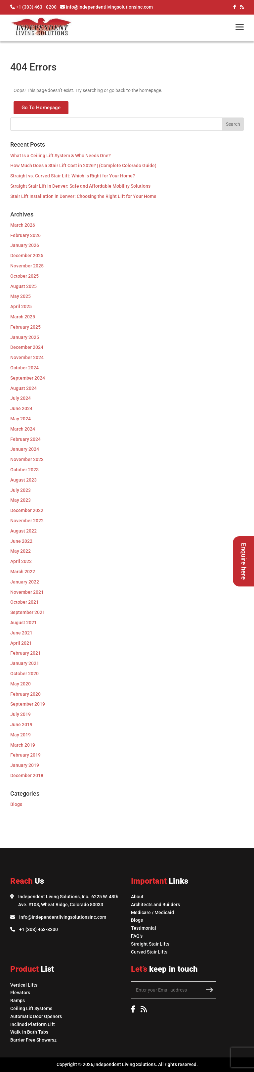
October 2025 (24, 276)
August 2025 (23, 286)
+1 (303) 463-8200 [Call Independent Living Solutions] (38, 929)
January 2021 (24, 663)
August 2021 (23, 622)
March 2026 (22, 225)
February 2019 (25, 755)
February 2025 (25, 327)
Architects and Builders (155, 904)
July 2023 (20, 490)
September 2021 (27, 612)
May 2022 (20, 551)
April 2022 (21, 561)
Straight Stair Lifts (150, 944)
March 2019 (22, 745)
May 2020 (20, 683)
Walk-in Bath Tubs (29, 1032)
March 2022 (22, 571)
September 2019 (27, 704)
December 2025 (26, 255)
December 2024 (26, 347)
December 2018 (26, 775)
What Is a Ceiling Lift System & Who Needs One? (60, 155)
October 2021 (24, 602)
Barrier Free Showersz (33, 1040)
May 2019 (20, 734)
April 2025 (21, 306)
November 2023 (27, 459)
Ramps (17, 1000)
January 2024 (24, 449)
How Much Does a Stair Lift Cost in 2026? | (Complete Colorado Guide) (83, 165)
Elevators (20, 992)
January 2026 (24, 245)
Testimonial (143, 928)
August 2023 (23, 480)
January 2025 (24, 337)
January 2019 (24, 765)
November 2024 (27, 357)
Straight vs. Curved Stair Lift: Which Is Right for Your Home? (72, 175)
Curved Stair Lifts (149, 952)
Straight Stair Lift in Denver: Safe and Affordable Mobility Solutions (80, 186)
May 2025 (20, 296)
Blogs (16, 804)
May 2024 (20, 418)
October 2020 (24, 673)
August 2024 (23, 388)
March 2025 (22, 316)
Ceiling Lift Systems (31, 1008)
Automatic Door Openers (36, 1016)
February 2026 (25, 235)
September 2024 (27, 378)
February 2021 (25, 653)
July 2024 (20, 398)
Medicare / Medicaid (152, 912)
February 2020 (25, 694)
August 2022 (23, 531)
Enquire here (244, 561)
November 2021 (27, 592)
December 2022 (26, 510)
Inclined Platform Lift (32, 1024)
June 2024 (21, 408)
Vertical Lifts (23, 985)
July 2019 (20, 714)
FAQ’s (137, 936)
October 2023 (24, 469)
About (137, 896)
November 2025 (27, 265)
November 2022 (27, 520)
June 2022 (21, 541)
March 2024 (22, 429)
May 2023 (20, 500)
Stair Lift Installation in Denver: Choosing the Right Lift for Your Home (83, 196)
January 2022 (24, 581)
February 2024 (25, 439)
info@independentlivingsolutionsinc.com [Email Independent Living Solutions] (62, 917)
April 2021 (21, 643)
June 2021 (21, 632)
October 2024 (24, 367)
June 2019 (21, 724)
